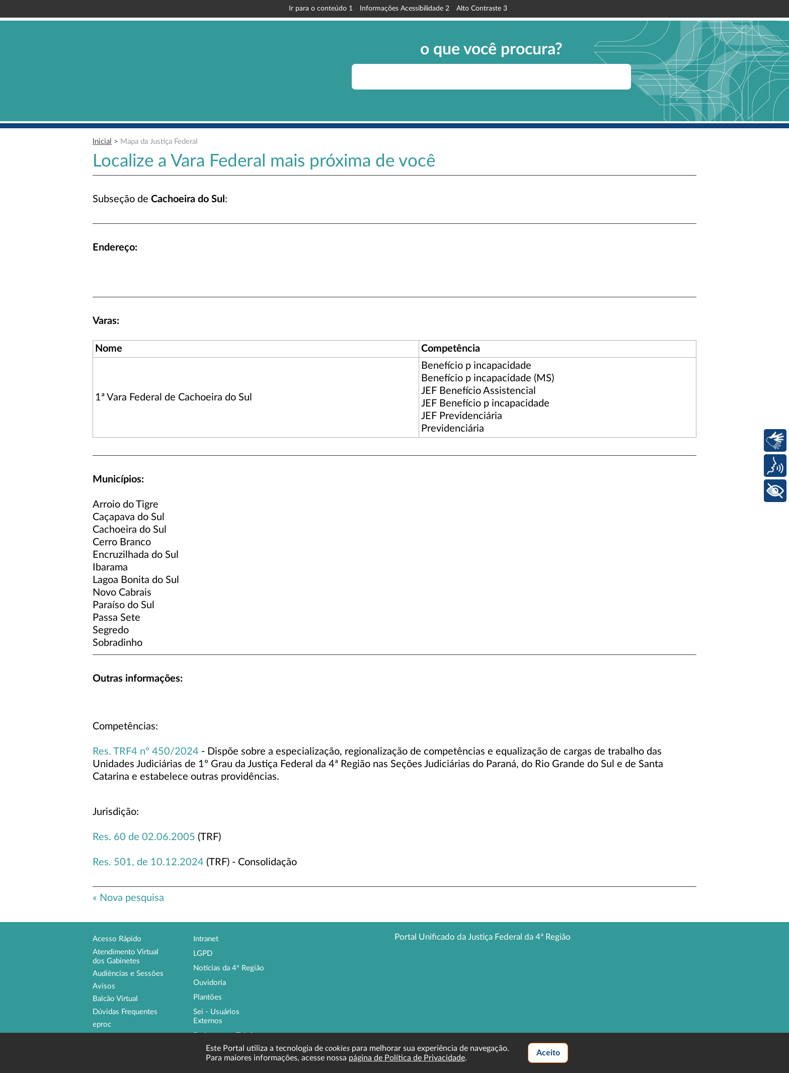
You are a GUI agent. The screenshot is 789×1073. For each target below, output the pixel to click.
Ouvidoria (209, 982)
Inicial (102, 141)
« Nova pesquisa (128, 898)
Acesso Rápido (117, 939)
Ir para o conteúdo (321, 8)
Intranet (205, 939)
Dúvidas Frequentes (125, 1012)
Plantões (207, 997)
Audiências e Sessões (128, 973)
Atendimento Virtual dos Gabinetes (126, 956)
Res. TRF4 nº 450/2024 (146, 752)
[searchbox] (491, 77)
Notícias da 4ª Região (228, 968)
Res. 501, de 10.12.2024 (148, 862)
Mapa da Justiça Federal (159, 141)
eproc (102, 1024)
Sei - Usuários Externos (216, 1016)
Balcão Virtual (115, 999)
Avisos (104, 986)
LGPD (202, 953)
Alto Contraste (481, 8)
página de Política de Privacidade (407, 1058)
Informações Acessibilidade (404, 8)
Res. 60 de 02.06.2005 (144, 837)
